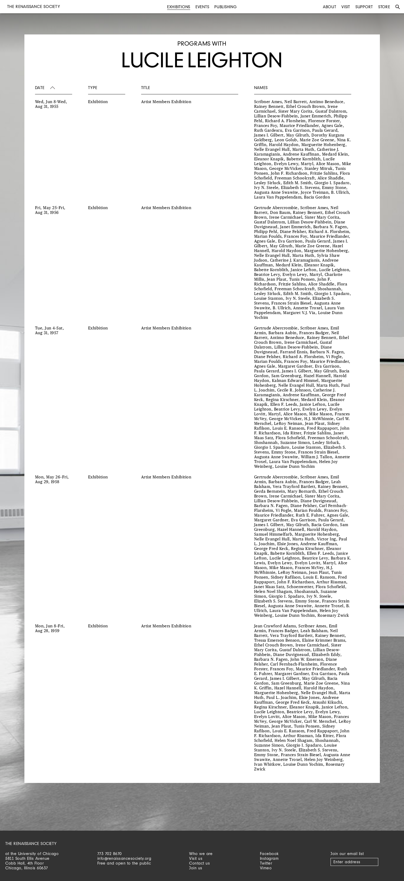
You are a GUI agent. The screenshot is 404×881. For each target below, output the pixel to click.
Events (202, 6)
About (329, 6)
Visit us (195, 858)
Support (364, 6)
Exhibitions (178, 6)
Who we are (200, 853)
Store (384, 6)
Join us (195, 867)
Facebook (269, 853)
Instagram (269, 858)
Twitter (266, 863)
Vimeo (266, 867)
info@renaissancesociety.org (124, 858)
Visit (345, 6)
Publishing (225, 6)
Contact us (199, 863)
